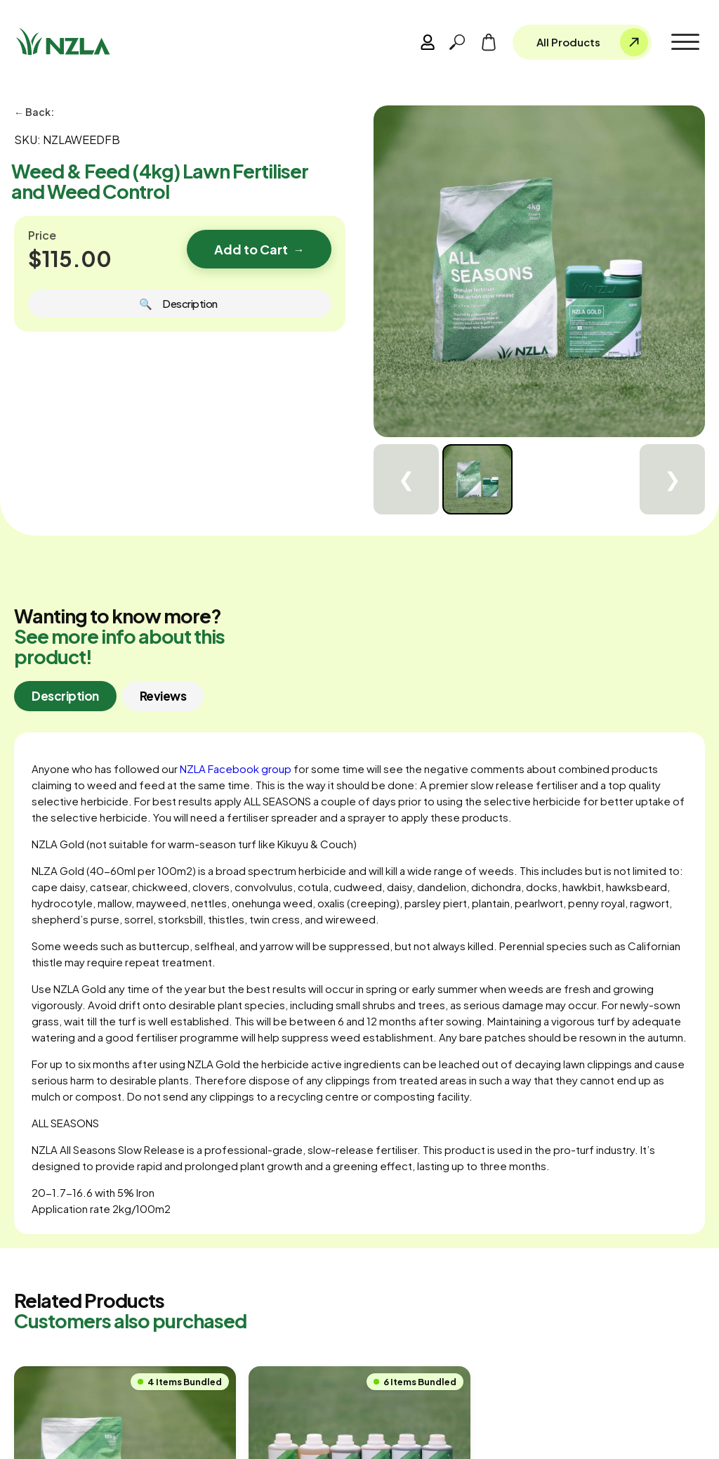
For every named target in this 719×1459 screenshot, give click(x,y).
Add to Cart (259, 249)
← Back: (34, 111)
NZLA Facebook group (235, 768)
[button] (685, 42)
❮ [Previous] (406, 480)
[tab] (65, 696)
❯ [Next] (672, 480)
